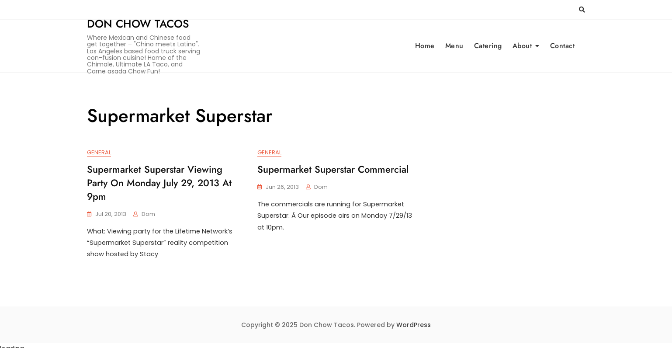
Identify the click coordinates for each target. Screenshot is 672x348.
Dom (148, 214)
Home (425, 46)
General (99, 153)
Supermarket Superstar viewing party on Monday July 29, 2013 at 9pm (159, 183)
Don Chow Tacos (138, 23)
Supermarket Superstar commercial (333, 170)
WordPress (413, 319)
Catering (488, 46)
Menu (454, 46)
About (522, 46)
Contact (562, 46)
